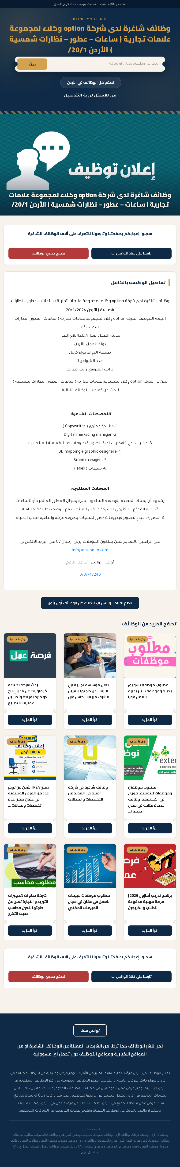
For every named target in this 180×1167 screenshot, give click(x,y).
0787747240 (90, 575)
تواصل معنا (90, 1030)
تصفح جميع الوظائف (48, 253)
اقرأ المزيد (150, 719)
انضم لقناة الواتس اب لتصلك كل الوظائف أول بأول (90, 602)
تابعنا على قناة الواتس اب (131, 253)
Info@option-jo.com (90, 550)
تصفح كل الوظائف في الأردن (90, 82)
